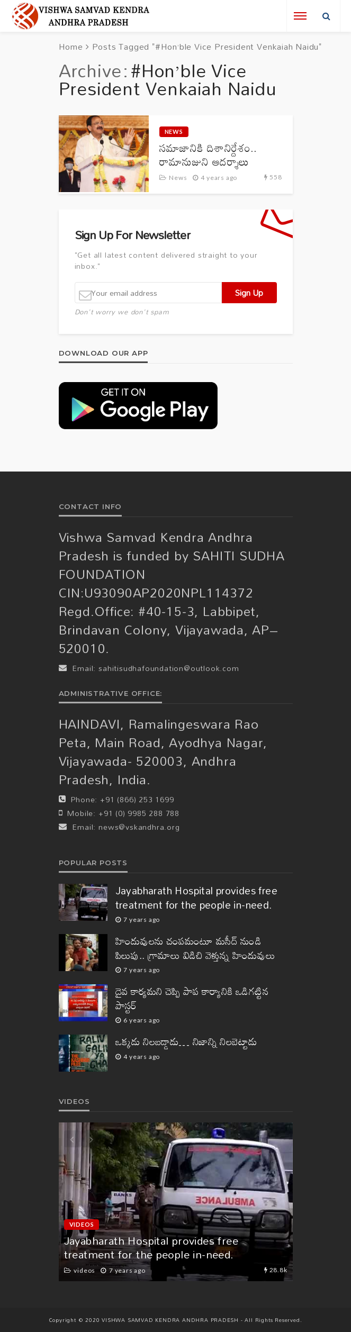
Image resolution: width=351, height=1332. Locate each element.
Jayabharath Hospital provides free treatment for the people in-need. (196, 898)
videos (81, 1224)
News (174, 131)
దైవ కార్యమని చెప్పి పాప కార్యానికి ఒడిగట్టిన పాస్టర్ (192, 998)
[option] (176, 1201)
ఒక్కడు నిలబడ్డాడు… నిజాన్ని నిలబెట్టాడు (186, 1042)
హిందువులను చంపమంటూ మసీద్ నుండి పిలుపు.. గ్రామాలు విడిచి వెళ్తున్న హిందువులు (195, 948)
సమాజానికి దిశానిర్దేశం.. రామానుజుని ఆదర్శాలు (208, 154)
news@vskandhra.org (138, 827)
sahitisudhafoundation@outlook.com (168, 668)
